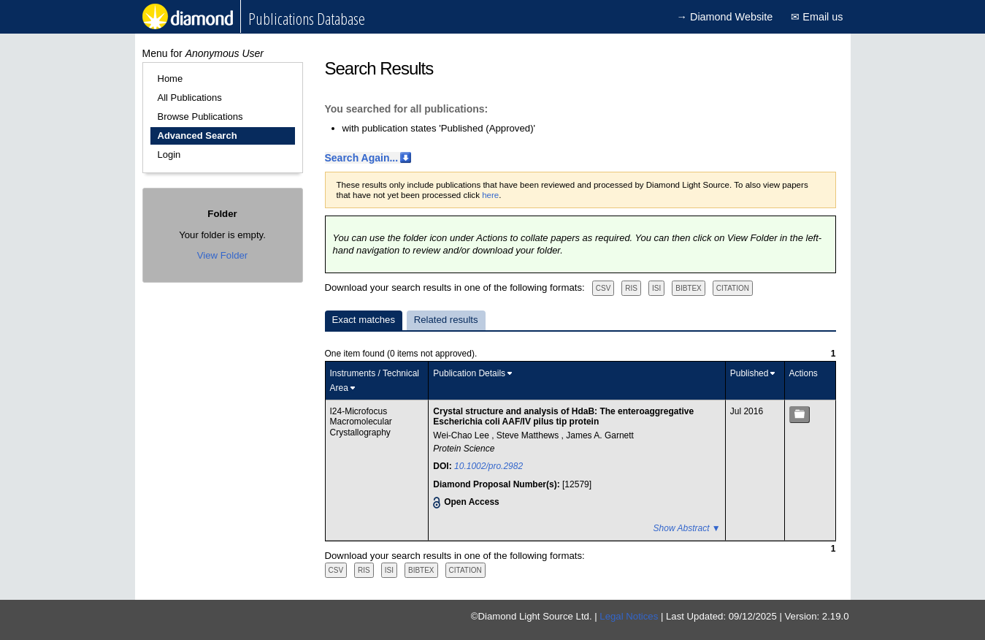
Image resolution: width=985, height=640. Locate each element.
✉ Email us (817, 17)
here (490, 195)
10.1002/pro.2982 (488, 466)
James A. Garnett (600, 435)
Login (169, 154)
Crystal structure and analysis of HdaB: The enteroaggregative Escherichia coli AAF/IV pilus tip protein (563, 416)
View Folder (222, 255)
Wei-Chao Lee (462, 435)
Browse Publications (200, 116)
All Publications (190, 97)
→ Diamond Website (725, 17)
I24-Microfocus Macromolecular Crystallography (361, 422)
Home (170, 78)
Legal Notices (628, 616)
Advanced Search (197, 135)
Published (749, 373)
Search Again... (362, 158)
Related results (446, 319)
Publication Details (469, 373)
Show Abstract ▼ (687, 528)
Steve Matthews (529, 435)
